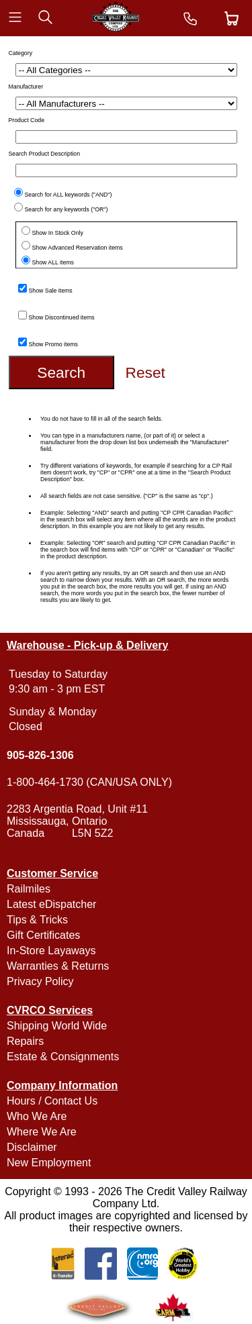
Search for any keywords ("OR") (66, 209)
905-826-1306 (40, 755)
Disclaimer (32, 1147)
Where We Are (42, 1131)
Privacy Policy (40, 981)
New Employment (49, 1162)
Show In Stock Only (57, 233)
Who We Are (37, 1116)
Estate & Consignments (63, 1056)
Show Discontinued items (62, 317)
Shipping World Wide (57, 1025)
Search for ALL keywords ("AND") (68, 194)
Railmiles (28, 889)
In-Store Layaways (51, 950)
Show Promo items (53, 344)
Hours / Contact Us (52, 1101)
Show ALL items (53, 262)
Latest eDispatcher (51, 904)
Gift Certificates (43, 935)
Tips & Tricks (37, 919)
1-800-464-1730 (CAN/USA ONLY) (89, 782)
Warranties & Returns (58, 966)
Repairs (25, 1041)
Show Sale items (51, 290)
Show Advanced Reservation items (77, 247)
